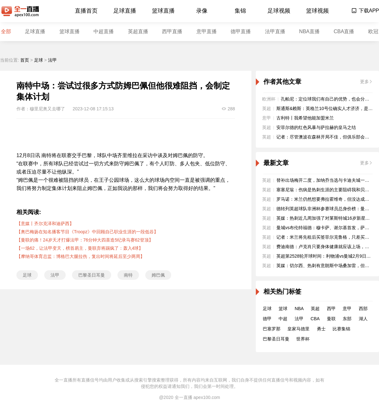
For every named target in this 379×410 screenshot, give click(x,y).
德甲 (267, 318)
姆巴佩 (158, 275)
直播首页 (86, 11)
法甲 (52, 60)
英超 (315, 308)
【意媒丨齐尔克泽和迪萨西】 (45, 223)
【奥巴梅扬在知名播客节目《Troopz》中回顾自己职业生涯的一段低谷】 (87, 231)
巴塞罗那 (271, 328)
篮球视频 (317, 11)
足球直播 (124, 11)
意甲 (347, 308)
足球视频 (279, 11)
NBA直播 (309, 31)
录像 (202, 11)
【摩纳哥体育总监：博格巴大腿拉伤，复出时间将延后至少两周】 (80, 256)
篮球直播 (163, 11)
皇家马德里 (298, 328)
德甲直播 (241, 31)
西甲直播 (172, 31)
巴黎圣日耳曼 (91, 275)
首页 (24, 60)
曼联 (331, 318)
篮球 (283, 308)
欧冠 (373, 31)
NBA (299, 308)
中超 (283, 318)
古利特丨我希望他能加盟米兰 (305, 117)
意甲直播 (206, 31)
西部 (363, 308)
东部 (347, 318)
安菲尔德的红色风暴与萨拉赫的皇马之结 (316, 127)
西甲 (331, 308)
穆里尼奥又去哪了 (47, 108)
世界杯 (303, 338)
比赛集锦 (341, 328)
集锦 (240, 11)
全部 (6, 31)
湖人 (363, 318)
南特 (128, 275)
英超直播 (138, 31)
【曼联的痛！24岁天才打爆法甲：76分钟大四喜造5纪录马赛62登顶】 (84, 239)
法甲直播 (275, 31)
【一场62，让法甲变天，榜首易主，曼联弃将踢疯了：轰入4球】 (79, 248)
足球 (38, 60)
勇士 (321, 328)
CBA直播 (344, 31)
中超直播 (103, 31)
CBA (315, 318)
